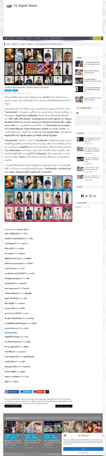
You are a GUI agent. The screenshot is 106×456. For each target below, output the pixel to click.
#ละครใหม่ (8, 90)
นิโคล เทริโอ (60, 399)
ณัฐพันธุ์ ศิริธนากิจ (51, 399)
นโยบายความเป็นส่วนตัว (83, 452)
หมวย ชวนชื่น (9, 403)
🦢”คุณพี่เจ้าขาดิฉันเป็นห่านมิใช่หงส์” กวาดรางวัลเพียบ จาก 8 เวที (92, 63)
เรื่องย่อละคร (34, 437)
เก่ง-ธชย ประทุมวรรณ (27, 403)
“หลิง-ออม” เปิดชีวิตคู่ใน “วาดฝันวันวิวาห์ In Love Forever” (92, 99)
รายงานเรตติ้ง (20, 38)
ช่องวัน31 (15, 90)
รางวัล (7, 437)
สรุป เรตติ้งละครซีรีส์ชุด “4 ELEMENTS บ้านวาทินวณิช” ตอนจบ (92, 80)
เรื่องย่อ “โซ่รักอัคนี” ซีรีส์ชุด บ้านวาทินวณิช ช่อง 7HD (91, 72)
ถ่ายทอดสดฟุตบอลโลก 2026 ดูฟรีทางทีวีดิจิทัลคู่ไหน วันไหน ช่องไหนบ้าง (92, 89)
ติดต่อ (46, 38)
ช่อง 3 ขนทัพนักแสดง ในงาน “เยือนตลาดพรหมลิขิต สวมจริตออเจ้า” (14, 406)
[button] (103, 436)
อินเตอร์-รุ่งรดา (17, 403)
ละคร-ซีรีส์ (13, 437)
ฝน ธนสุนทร (16, 401)
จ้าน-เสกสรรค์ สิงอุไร (28, 399)
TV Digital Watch (20, 93)
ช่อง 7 (53, 435)
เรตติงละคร (54, 437)
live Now (96, 38)
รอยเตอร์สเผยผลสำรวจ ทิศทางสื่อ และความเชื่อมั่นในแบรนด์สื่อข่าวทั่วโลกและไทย (92, 149)
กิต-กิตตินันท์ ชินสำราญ (16, 399)
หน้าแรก (11, 38)
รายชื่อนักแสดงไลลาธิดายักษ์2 (37, 401)
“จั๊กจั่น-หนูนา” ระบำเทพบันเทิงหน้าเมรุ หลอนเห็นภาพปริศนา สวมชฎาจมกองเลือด (64, 406)
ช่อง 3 (17, 435)
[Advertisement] (53, 24)
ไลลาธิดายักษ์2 (44, 403)
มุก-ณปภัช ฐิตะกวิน (25, 401)
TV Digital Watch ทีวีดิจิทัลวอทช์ (53, 454)
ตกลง (83, 449)
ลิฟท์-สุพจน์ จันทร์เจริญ (51, 401)
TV (13, 435)
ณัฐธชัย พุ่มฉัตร (43, 399)
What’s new (38, 38)
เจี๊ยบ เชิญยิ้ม (36, 403)
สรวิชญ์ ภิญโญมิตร (62, 401)
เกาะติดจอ (28, 38)
